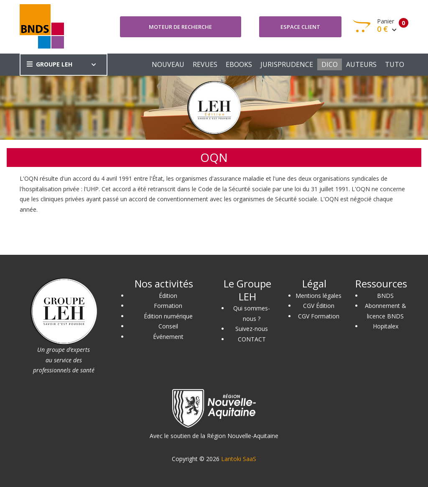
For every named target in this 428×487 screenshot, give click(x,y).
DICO (329, 64)
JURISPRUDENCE (286, 64)
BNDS (385, 296)
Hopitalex (385, 326)
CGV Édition (318, 306)
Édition (168, 296)
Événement (168, 337)
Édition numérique (168, 316)
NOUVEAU (168, 64)
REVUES (205, 64)
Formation (168, 306)
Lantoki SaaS (238, 459)
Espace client (300, 27)
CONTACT (252, 339)
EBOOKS (239, 64)
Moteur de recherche (180, 27)
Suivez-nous (251, 329)
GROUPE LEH (49, 64)
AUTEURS (361, 64)
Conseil (168, 326)
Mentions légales (318, 296)
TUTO (394, 64)
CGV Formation (318, 316)
